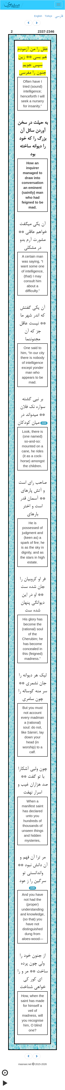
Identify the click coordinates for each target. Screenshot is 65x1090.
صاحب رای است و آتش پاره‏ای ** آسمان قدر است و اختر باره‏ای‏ (32, 498)
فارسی (59, 16)
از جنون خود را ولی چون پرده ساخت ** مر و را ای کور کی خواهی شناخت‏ (32, 971)
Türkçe (48, 16)
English (38, 16)
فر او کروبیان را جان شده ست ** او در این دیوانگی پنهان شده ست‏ (32, 595)
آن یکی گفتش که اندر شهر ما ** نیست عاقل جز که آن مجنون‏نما (32, 323)
